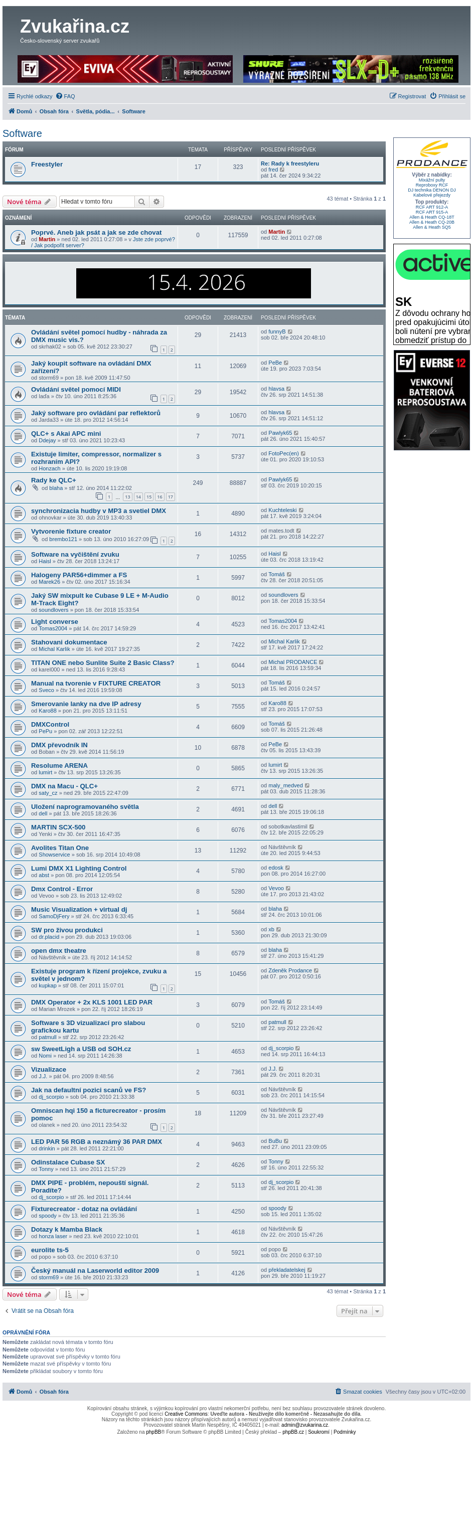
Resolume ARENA (59, 765)
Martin (47, 239)
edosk (275, 868)
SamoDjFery (54, 916)
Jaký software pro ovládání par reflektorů (96, 413)
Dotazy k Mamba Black (66, 1229)
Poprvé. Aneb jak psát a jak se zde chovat (96, 232)
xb (271, 929)
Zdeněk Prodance (290, 970)
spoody (47, 1216)
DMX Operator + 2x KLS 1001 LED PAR (91, 1002)
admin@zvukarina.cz (304, 1425)
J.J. (43, 1076)
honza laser (53, 1236)
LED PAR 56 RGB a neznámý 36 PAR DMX (96, 1141)
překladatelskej (286, 1270)
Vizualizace (48, 1069)
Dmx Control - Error (62, 889)
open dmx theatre (58, 950)
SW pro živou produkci (67, 930)
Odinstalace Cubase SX (68, 1162)
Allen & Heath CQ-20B (431, 222)
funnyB (276, 331)
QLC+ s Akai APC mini (66, 433)
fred (273, 169)
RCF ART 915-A (432, 212)
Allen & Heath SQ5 (432, 227)
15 (148, 496)
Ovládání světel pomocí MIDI (76, 389)
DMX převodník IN (59, 745)
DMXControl (50, 724)
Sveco (46, 690)
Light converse (54, 621)
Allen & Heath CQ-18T (431, 217)
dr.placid (49, 937)
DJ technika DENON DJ (432, 190)
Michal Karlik (54, 649)
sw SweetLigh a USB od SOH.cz (81, 1049)
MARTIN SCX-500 (58, 827)
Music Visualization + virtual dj (79, 909)
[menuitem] (65, 96)
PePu (45, 731)
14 (138, 496)
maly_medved (285, 785)
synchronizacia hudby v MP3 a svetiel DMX (98, 511)
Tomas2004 (53, 628)
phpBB (153, 1432)
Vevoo (276, 888)
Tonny (46, 1169)
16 (159, 496)
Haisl (45, 561)
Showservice (54, 855)
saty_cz (48, 793)
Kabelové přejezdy (431, 195)
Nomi (45, 1056)
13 (127, 496)
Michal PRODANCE (292, 662)
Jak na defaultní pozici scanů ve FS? (88, 1090)
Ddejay (47, 440)
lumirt (45, 772)
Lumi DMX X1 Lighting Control (78, 868)
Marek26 (49, 582)
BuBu (275, 1141)
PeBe (275, 363)
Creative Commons (186, 1414)
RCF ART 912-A (432, 207)
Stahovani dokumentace (69, 642)
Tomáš (276, 574)
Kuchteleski (282, 510)
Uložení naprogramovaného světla (85, 806)
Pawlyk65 (280, 433)
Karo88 (47, 711)
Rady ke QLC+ (53, 480)
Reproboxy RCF (432, 185)
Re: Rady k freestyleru (290, 163)
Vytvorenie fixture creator (71, 531)
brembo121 (63, 539)
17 (170, 496)
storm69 (49, 1277)
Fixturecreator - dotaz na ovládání (84, 1209)
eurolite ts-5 (50, 1250)
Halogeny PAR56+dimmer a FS (79, 575)
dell (43, 813)
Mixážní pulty (432, 180)
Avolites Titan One (60, 848)
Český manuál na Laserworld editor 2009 (95, 1270)
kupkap (47, 985)
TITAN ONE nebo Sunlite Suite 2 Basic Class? (103, 662)
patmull (47, 1037)
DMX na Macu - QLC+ (64, 786)
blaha (56, 488)
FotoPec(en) (283, 453)
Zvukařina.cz (74, 26)
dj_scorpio (280, 1048)
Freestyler (47, 164)
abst (44, 875)
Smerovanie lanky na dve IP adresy (86, 704)
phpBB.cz (293, 1432)
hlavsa (276, 389)
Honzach (49, 468)
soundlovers (53, 610)
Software (22, 133)
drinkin (47, 1148)
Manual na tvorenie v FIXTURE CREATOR (96, 683)
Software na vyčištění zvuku (75, 554)
